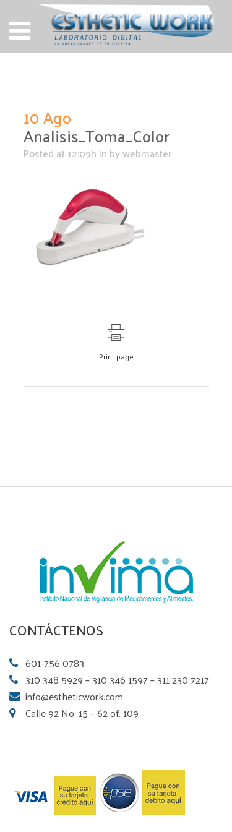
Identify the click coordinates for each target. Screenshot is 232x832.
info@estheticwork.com (74, 696)
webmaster (146, 153)
